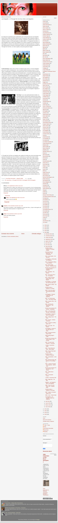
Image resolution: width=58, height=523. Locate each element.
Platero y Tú (45, 165)
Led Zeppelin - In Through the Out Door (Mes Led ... (50, 282)
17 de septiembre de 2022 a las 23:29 (16, 197)
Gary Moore (45, 98)
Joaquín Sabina (46, 124)
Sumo (44, 193)
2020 (45, 410)
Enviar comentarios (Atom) (12, 236)
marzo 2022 (48, 403)
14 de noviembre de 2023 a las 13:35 (15, 205)
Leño (44, 135)
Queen (44, 169)
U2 (43, 219)
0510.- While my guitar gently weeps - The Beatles (50, 278)
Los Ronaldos (46, 138)
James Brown (46, 114)
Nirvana (44, 157)
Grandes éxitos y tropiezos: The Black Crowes (49, 249)
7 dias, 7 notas (7, 5)
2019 (45, 412)
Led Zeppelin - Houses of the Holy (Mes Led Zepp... (50, 329)
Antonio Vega (45, 36)
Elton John (45, 85)
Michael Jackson (46, 151)
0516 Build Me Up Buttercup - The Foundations (49, 253)
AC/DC (44, 21)
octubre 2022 (48, 237)
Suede (44, 191)
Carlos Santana (46, 63)
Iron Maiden (45, 111)
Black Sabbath (46, 52)
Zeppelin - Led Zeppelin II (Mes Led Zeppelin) (50, 383)
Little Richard (45, 136)
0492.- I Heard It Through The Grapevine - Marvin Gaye (50, 365)
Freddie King (45, 96)
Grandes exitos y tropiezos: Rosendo (49, 354)
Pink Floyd (45, 164)
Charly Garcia (46, 64)
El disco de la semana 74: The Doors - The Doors (15, 507)
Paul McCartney (46, 161)
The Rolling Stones (47, 209)
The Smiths (45, 211)
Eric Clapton (45, 88)
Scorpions (45, 185)
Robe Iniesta (45, 178)
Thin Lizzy (45, 214)
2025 (45, 227)
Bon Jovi (45, 56)
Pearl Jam (45, 162)
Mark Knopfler (46, 146)
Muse (44, 153)
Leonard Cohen (46, 133)
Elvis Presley (45, 87)
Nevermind (46, 430)
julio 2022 (47, 242)
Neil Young (45, 154)
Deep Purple (45, 75)
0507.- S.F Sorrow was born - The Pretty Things (50, 299)
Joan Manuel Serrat (47, 122)
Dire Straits (45, 79)
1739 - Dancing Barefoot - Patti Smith (13, 512)
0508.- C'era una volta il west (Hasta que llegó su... (50, 291)
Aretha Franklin (46, 39)
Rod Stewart (45, 180)
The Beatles (45, 199)
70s (5, 180)
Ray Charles (45, 175)
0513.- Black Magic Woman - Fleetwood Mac (50, 265)
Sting (44, 190)
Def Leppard (45, 77)
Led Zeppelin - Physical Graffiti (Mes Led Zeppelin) (50, 295)
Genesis (44, 99)
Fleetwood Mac (46, 91)
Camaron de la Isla (47, 61)
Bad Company (46, 42)
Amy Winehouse (46, 32)
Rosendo (45, 183)
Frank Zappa (45, 95)
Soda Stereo (45, 186)
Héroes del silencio (47, 107)
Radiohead (45, 174)
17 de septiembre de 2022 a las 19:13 (15, 185)
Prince (44, 167)
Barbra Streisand (46, 44)
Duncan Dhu (45, 80)
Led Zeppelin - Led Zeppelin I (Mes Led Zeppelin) (49, 398)
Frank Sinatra (46, 93)
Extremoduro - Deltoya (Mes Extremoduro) (14, 503)
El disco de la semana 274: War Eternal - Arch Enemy (50, 369)
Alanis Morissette (46, 24)
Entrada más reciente (8, 233)
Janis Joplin (45, 116)
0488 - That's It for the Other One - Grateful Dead (49, 386)
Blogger (38, 519)
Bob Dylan (45, 55)
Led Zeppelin (25, 180)
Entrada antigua (36, 233)
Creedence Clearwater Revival (49, 71)
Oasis (44, 159)
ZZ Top (44, 222)
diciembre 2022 (48, 233)
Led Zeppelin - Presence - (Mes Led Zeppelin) (50, 314)
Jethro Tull (45, 119)
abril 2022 (47, 401)
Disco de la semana (47, 419)
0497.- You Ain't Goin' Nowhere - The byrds (50, 343)
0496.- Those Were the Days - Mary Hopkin (50, 349)
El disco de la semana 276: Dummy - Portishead (50, 309)
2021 (45, 409)
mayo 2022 (47, 246)
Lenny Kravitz (46, 132)
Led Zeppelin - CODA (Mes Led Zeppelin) (50, 260)
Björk (44, 48)
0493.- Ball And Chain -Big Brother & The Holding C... (50, 361)
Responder (6, 192)
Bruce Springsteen (47, 58)
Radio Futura (45, 172)
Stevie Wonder (46, 188)
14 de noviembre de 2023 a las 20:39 (14, 213)
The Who (45, 212)
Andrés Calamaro (46, 34)
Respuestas (7, 195)
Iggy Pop (45, 109)
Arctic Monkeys (46, 37)
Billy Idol (44, 47)
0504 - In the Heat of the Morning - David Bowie (50, 312)
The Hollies (45, 204)
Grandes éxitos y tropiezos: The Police (50, 390)
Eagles (44, 82)
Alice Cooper (45, 27)
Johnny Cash (45, 127)
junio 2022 (47, 244)
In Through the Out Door (17, 180)
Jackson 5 (45, 112)
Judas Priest (45, 128)
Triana (44, 217)
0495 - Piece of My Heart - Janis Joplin (50, 351)
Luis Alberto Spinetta (47, 141)
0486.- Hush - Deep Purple (50, 395)
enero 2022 (47, 406)
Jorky (7, 197)
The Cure (45, 201)
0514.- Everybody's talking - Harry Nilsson (50, 262)
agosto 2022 (48, 241)
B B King (45, 40)
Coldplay (45, 68)
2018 (45, 414)
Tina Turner (45, 215)
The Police (45, 207)
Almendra (45, 31)
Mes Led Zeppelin (31, 180)
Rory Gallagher (46, 182)
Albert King (45, 26)
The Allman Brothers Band (48, 196)
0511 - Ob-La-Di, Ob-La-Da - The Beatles (50, 275)
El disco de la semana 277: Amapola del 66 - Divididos (50, 268)
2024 (45, 228)
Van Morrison (45, 220)
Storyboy (45, 431)
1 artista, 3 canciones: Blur (50, 377)
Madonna (45, 145)
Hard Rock (9, 180)
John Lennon (45, 125)
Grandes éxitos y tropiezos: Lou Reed (49, 288)
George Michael (46, 101)
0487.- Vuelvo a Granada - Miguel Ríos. (50, 393)
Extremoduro (45, 90)
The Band (45, 198)
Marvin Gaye (45, 148)
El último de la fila (46, 83)
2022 (45, 232)
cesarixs (5, 205)
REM (44, 170)
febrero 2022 (48, 404)
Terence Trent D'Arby (47, 194)
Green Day (45, 104)
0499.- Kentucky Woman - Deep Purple (50, 333)
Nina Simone (45, 156)
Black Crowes (46, 50)
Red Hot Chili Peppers (47, 177)
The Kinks (45, 206)
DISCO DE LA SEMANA (46, 491)
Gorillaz (44, 103)
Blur (44, 53)
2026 (45, 225)
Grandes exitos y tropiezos (48, 421)
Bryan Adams (45, 60)
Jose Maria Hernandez (48, 428)
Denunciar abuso (47, 451)
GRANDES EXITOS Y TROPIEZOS (45, 494)
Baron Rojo (45, 45)
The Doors (45, 203)
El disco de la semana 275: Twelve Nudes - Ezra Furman (50, 339)
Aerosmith (45, 23)
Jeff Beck (45, 117)
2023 (45, 230)
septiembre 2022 (49, 239)
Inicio (22, 233)
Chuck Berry (45, 66)
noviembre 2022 (48, 235)
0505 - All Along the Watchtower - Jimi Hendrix (49, 305)
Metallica (45, 149)
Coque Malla (45, 69)
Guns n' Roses (46, 106)
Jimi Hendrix (45, 120)
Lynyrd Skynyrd (46, 143)
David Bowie (45, 74)
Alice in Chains (46, 29)
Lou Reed (45, 140)
